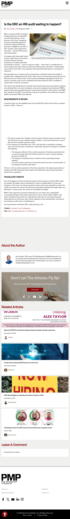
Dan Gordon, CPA (13, 29)
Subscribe (35, 289)
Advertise (45, 489)
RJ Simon (10, 337)
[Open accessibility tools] (5, 514)
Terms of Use (27, 515)
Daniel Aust (11, 369)
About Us (4, 489)
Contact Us (45, 492)
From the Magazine (24, 208)
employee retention (18, 211)
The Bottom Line (31, 211)
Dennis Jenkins (12, 434)
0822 (9, 211)
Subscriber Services (8, 492)
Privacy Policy (42, 515)
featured (14, 208)
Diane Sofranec (12, 402)
